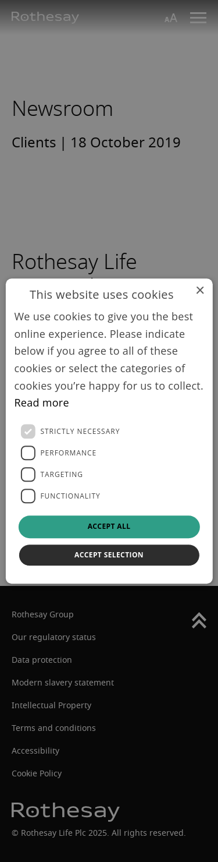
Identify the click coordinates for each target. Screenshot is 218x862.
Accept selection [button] (109, 555)
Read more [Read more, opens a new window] (41, 403)
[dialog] (108, 431)
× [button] (199, 291)
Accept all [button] (109, 526)
